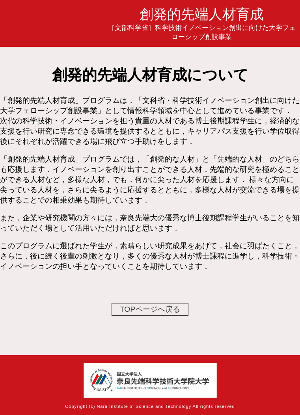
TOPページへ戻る (150, 309)
